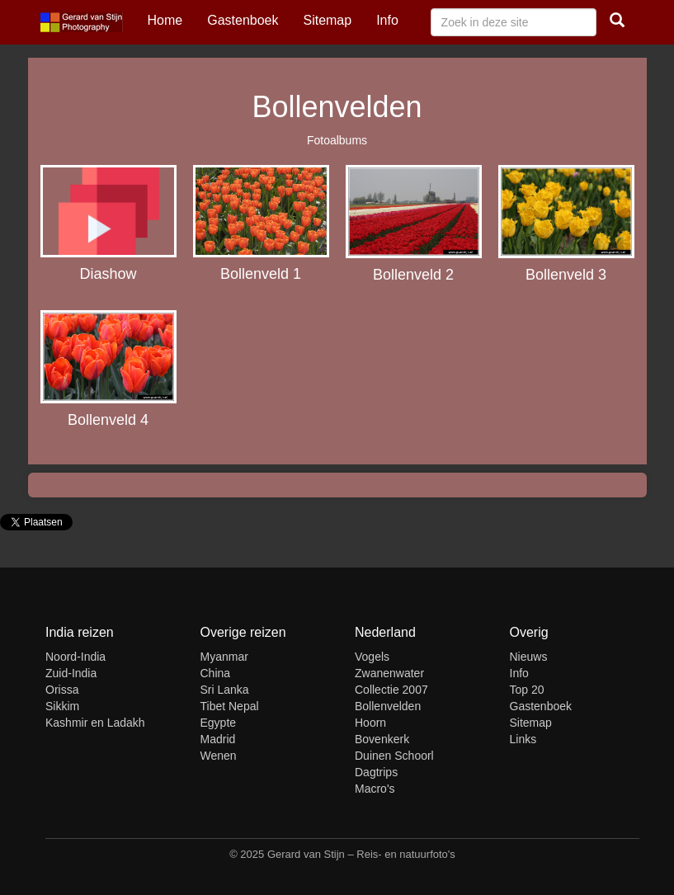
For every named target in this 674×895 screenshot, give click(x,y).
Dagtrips (376, 772)
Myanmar (224, 656)
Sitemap (327, 20)
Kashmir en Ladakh (95, 722)
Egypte (218, 722)
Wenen (218, 755)
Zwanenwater (389, 673)
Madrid (218, 739)
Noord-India (75, 656)
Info (387, 20)
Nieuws (529, 656)
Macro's (375, 788)
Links (523, 739)
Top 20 (527, 689)
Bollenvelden (388, 706)
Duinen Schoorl (394, 755)
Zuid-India (71, 673)
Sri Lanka (224, 689)
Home (165, 20)
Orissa (61, 689)
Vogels (372, 656)
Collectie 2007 (391, 689)
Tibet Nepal (229, 706)
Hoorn (370, 722)
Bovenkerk (382, 739)
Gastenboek (242, 20)
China (215, 673)
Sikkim (62, 706)
